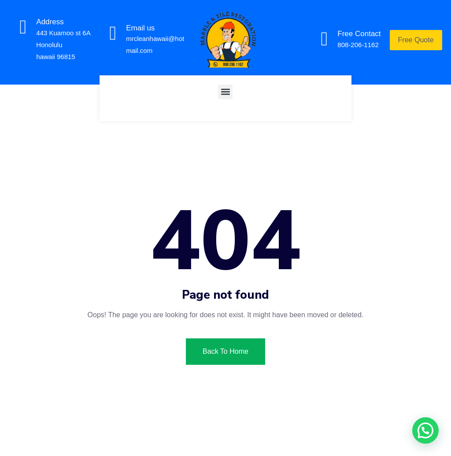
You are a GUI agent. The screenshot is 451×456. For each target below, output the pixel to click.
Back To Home (225, 351)
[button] (225, 92)
